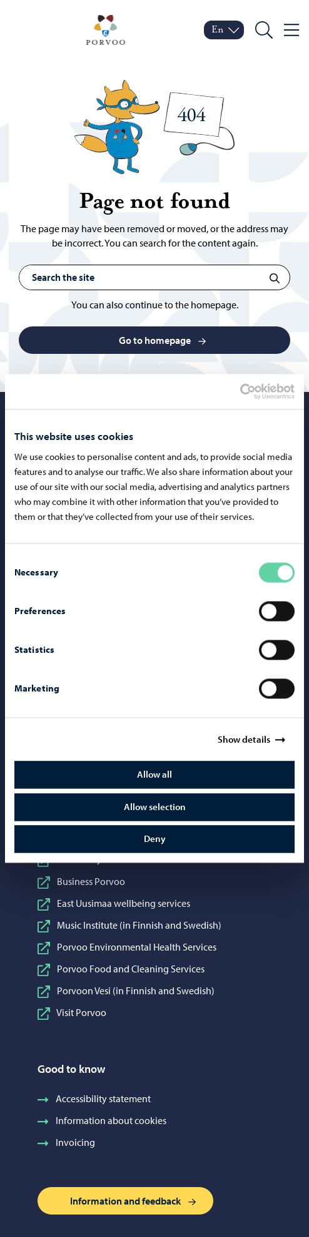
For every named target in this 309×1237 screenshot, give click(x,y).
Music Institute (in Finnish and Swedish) (129, 925)
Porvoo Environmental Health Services (127, 947)
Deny (155, 839)
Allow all (154, 775)
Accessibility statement (94, 1098)
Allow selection (155, 807)
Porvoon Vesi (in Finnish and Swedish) (126, 990)
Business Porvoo (81, 881)
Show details (244, 739)
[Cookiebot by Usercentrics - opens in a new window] (251, 391)
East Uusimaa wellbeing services (114, 903)
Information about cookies (102, 1120)
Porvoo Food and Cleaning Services (121, 968)
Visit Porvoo (72, 1012)
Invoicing (66, 1142)
